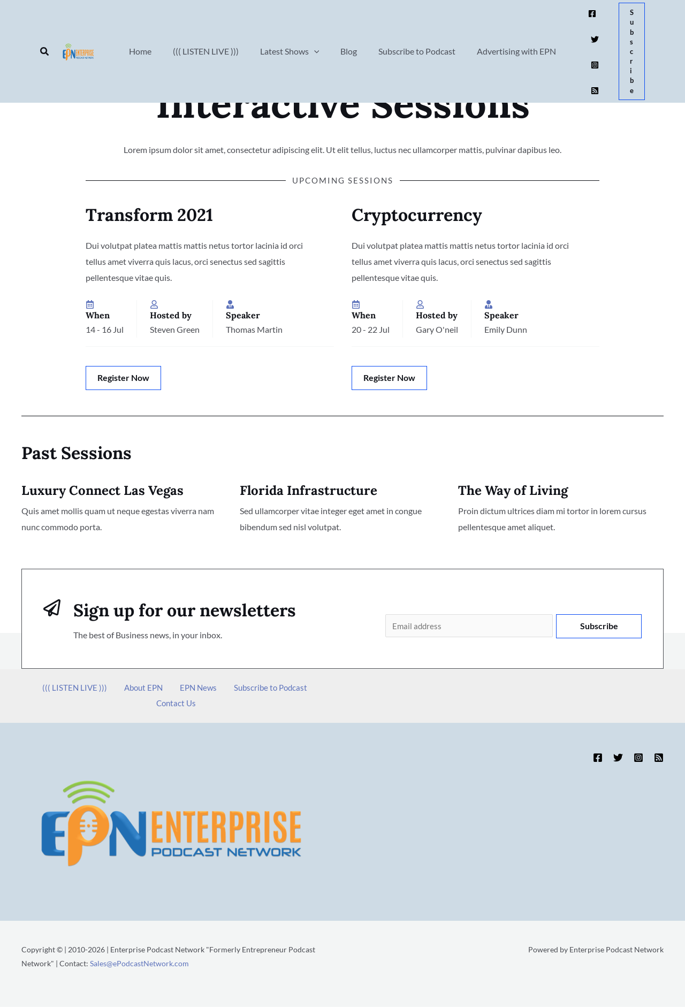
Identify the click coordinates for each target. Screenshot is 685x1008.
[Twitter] (593, 22)
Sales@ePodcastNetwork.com (139, 964)
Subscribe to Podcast (236, 689)
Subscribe (599, 626)
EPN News (169, 689)
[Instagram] (582, 38)
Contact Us (304, 689)
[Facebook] (579, 22)
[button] (45, 28)
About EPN (121, 689)
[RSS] (595, 38)
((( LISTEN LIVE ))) (59, 689)
